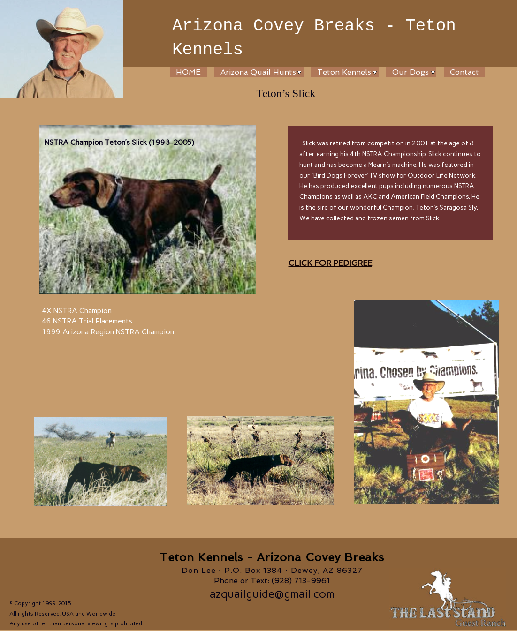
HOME (188, 72)
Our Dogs (410, 72)
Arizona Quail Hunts (258, 72)
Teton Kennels (344, 72)
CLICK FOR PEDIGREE (330, 263)
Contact (464, 72)
